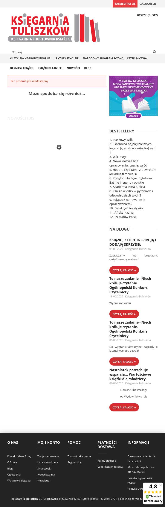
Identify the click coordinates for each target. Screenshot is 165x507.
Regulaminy (74, 462)
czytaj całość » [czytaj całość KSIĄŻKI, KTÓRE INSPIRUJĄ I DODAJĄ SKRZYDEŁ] (124, 270)
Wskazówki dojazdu (19, 480)
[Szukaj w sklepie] (29, 52)
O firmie (12, 462)
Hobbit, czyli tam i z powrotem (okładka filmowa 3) (132, 172)
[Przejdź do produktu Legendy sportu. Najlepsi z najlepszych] (45, 165)
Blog (10, 468)
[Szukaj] (154, 52)
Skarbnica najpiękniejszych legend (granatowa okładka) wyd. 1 (132, 148)
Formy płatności (107, 460)
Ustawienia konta (47, 462)
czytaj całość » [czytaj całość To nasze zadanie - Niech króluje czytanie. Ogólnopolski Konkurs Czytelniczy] (124, 314)
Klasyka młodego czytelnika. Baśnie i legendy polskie (131, 180)
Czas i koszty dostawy (110, 466)
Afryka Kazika (124, 212)
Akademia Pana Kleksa (129, 187)
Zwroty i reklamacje (79, 456)
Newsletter (43, 480)
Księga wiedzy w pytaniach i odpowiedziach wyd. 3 (131, 193)
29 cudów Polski (126, 217)
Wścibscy (119, 157)
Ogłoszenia (14, 474)
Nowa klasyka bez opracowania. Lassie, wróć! (128, 163)
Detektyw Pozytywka (129, 208)
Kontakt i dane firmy (19, 456)
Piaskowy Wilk (123, 140)
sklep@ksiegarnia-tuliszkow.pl (136, 499)
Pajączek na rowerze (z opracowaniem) (127, 202)
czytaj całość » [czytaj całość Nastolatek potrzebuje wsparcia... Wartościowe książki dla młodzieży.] (124, 407)
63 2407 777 (108, 499)
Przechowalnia (46, 474)
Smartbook (43, 468)
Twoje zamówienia (48, 456)
